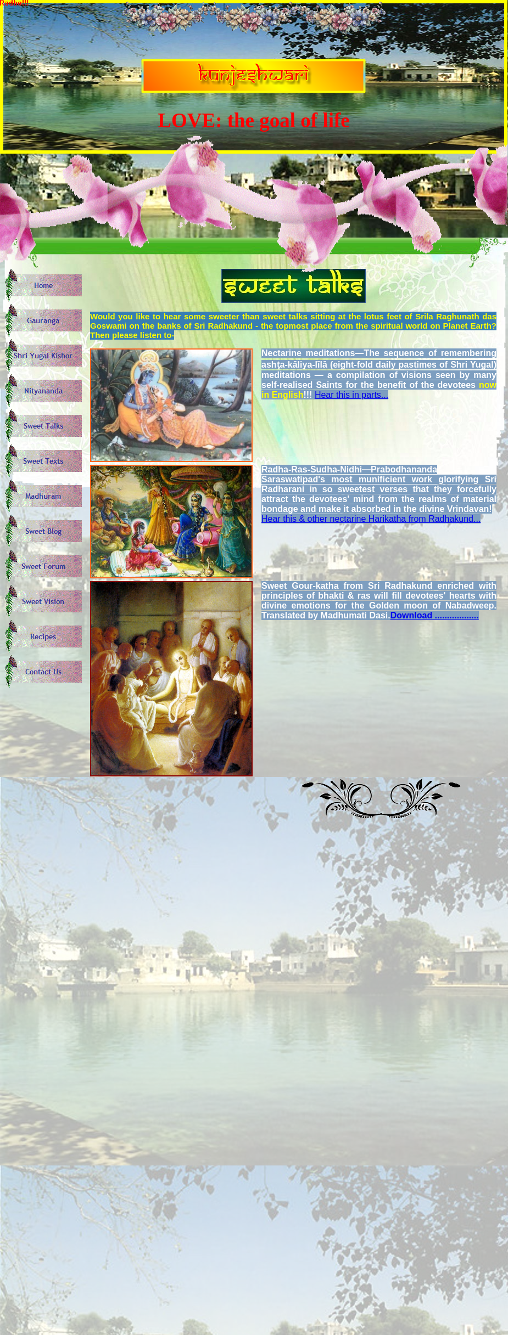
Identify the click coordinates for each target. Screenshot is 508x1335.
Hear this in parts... (351, 394)
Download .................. (434, 615)
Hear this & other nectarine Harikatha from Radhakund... (371, 518)
